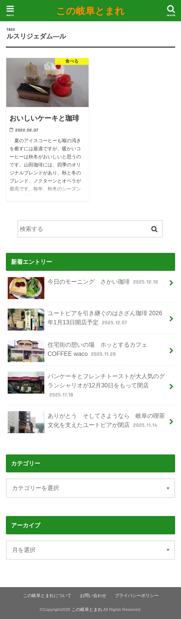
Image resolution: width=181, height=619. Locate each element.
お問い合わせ (93, 595)
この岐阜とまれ (90, 10)
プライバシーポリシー (137, 595)
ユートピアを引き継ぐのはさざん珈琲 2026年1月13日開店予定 (85, 320)
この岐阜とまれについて (47, 595)
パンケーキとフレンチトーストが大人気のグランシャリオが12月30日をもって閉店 (86, 385)
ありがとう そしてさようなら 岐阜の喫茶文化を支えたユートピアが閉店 (86, 422)
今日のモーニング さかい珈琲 (83, 284)
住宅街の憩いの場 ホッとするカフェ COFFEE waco (77, 351)
